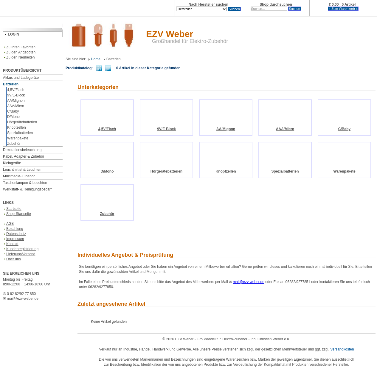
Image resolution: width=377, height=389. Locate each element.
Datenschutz (14, 234)
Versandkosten (342, 349)
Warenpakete (17, 138)
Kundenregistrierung (20, 249)
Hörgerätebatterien (22, 122)
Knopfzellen (16, 127)
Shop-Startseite (17, 214)
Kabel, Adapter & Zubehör (23, 156)
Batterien (10, 84)
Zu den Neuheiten (19, 57)
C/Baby (13, 111)
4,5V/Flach (15, 90)
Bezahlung (13, 229)
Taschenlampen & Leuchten (25, 183)
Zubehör (14, 144)
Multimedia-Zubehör (19, 176)
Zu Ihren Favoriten (19, 47)
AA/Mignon (16, 101)
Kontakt (10, 244)
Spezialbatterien (20, 133)
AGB (8, 224)
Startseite (12, 209)
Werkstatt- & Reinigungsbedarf (27, 189)
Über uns (12, 259)
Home (94, 59)
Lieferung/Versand (19, 254)
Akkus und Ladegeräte (21, 78)
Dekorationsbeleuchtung (22, 150)
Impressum (13, 239)
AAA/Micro (15, 106)
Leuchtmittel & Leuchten (22, 169)
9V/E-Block (16, 95)
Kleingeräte (12, 163)
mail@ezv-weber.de (22, 298)
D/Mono (13, 117)
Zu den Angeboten (19, 52)
